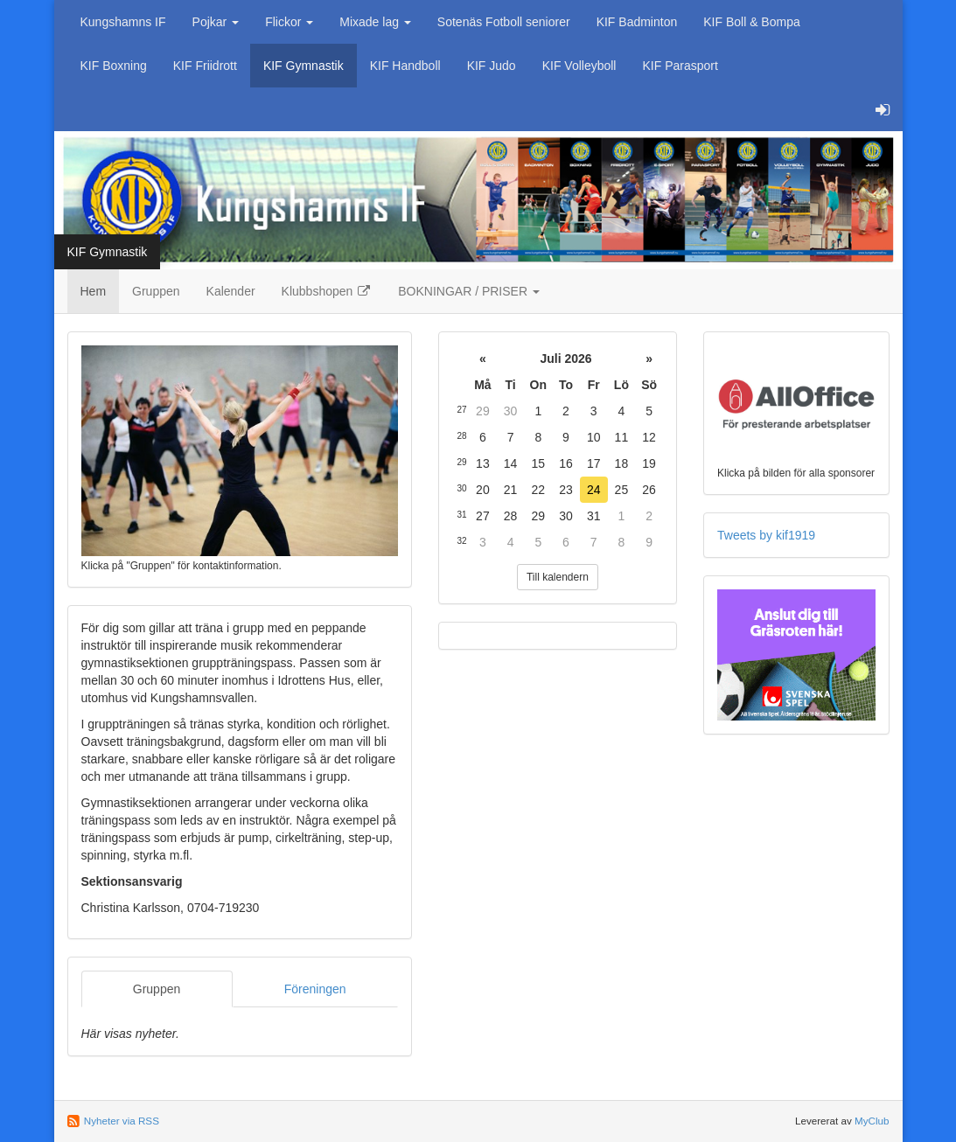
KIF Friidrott (205, 66)
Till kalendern (558, 577)
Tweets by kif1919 (766, 535)
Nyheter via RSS (121, 1120)
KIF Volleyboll (579, 66)
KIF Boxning (113, 66)
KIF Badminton (637, 22)
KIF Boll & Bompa (751, 22)
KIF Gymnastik (303, 66)
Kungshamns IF (123, 22)
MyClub (872, 1120)
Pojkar (216, 22)
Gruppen (155, 291)
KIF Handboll (405, 66)
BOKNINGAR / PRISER (469, 291)
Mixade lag (375, 22)
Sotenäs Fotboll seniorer (503, 22)
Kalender (230, 291)
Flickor (289, 22)
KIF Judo (491, 66)
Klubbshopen (327, 291)
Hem (93, 291)
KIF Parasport (679, 66)
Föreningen (315, 989)
